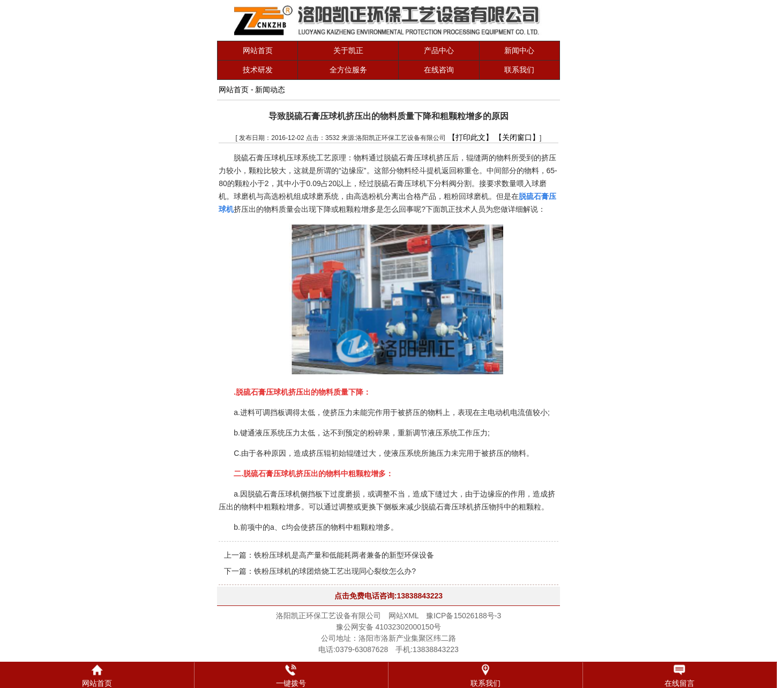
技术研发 (258, 69)
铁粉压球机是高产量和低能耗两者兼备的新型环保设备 (344, 555)
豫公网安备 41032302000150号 (389, 627)
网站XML (403, 615)
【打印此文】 (470, 137)
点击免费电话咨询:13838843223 (388, 595)
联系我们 (519, 69)
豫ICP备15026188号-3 (463, 615)
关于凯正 (348, 50)
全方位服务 (348, 69)
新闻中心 (519, 50)
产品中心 (439, 50)
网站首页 (258, 50)
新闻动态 (270, 89)
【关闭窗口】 (517, 137)
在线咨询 (439, 69)
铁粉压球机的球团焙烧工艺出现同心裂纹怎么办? (335, 571)
